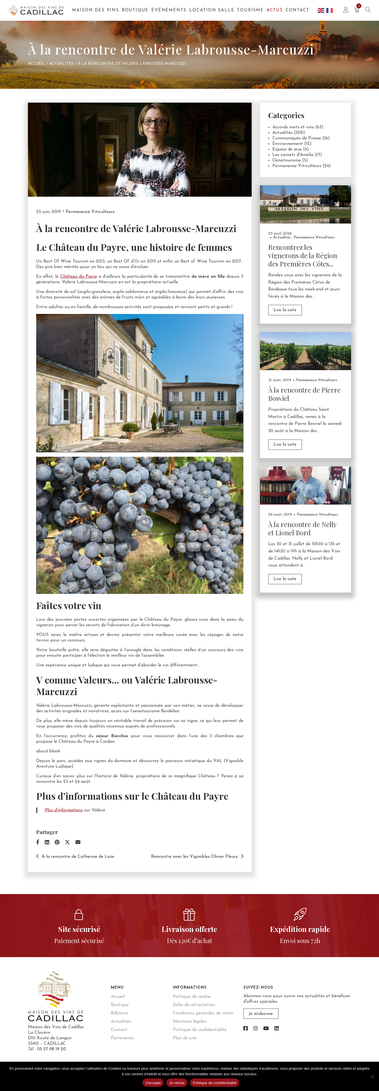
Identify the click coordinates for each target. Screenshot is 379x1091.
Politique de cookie (191, 996)
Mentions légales (190, 1021)
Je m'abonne (260, 1014)
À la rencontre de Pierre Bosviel (304, 393)
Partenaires (122, 1038)
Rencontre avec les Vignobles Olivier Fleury (197, 856)
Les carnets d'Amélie (293, 155)
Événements (168, 10)
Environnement (287, 144)
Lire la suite (284, 310)
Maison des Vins (95, 10)
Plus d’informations (63, 810)
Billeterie (119, 1013)
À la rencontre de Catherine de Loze (75, 856)
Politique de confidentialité (200, 1030)
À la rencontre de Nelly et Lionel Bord (302, 527)
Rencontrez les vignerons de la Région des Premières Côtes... (302, 255)
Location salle (211, 10)
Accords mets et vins (293, 127)
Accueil (36, 64)
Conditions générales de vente (203, 1013)
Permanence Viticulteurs (90, 212)
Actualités (61, 64)
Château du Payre (78, 276)
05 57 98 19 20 (51, 1049)
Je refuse (177, 1083)
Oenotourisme (286, 160)
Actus (275, 10)
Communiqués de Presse (296, 138)
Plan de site (184, 1038)
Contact (297, 10)
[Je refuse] (372, 1076)
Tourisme (250, 10)
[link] (245, 1028)
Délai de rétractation (194, 1005)
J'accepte (153, 1083)
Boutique (135, 10)
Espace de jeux (287, 149)
